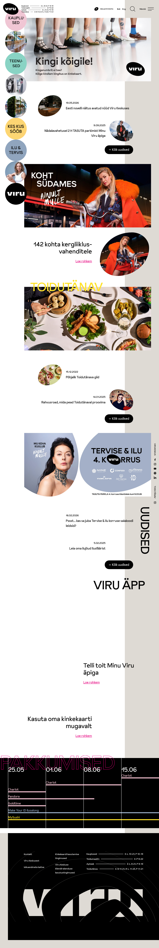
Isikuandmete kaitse (34, 867)
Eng (121, 11)
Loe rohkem (84, 266)
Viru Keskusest (31, 860)
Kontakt (28, 854)
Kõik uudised (120, 155)
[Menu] (144, 11)
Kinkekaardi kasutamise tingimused (67, 856)
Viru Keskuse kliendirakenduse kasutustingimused (65, 868)
